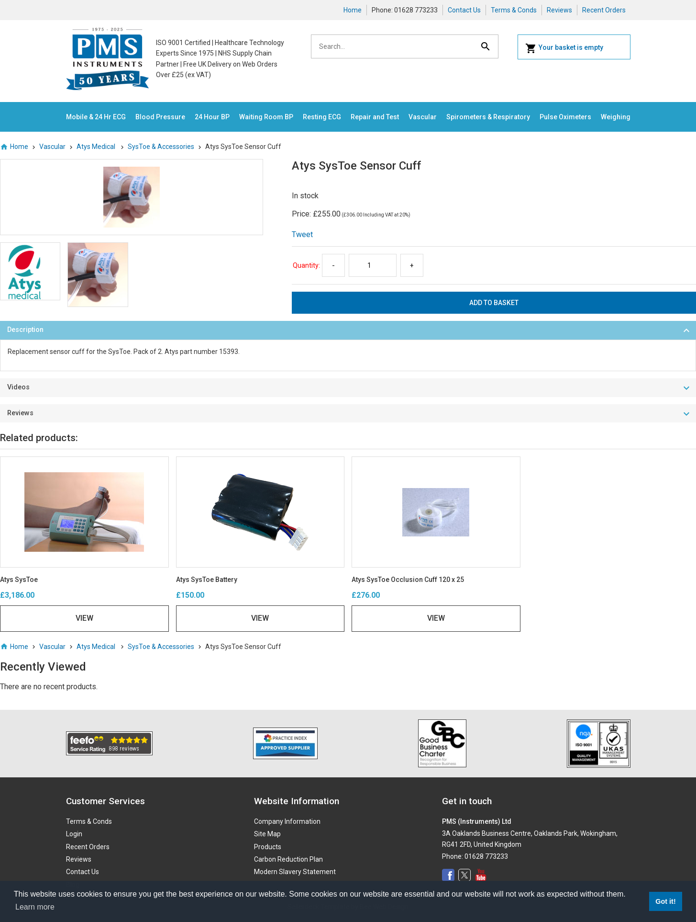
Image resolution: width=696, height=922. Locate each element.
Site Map (267, 834)
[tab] (348, 330)
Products (267, 847)
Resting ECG (322, 117)
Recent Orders (604, 10)
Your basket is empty (564, 48)
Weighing (615, 117)
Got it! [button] (665, 901)
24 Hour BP (212, 117)
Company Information (287, 821)
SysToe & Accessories (161, 146)
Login (74, 834)
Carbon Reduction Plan (288, 859)
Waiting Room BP (266, 117)
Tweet (302, 234)
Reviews (559, 10)
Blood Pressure (160, 117)
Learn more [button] (35, 907)
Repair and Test (375, 117)
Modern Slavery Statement (295, 872)
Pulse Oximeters (565, 117)
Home (352, 10)
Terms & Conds (514, 10)
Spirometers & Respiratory (488, 117)
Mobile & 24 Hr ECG (96, 117)
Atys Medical (97, 146)
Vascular (423, 117)
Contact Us (464, 10)
